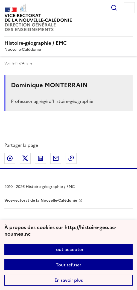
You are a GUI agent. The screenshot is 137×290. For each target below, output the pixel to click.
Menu (129, 7)
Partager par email (55, 158)
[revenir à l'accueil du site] (68, 43)
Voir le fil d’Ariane (18, 63)
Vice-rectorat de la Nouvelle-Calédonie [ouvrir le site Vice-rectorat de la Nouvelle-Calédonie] (40, 200)
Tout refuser (68, 264)
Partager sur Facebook (9, 158)
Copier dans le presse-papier (71, 158)
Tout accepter (68, 249)
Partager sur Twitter (25, 158)
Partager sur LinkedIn (40, 158)
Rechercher (114, 7)
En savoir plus (68, 280)
